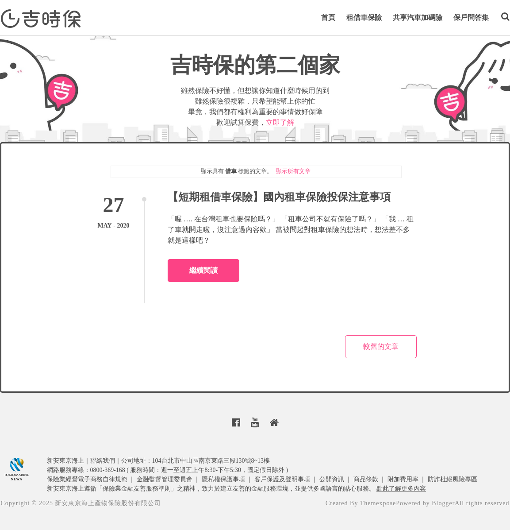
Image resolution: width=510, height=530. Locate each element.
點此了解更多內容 (401, 488)
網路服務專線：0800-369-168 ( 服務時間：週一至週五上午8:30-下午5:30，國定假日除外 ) (167, 470)
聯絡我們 (102, 460)
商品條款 (365, 479)
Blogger (443, 503)
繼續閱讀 (203, 270)
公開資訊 (331, 479)
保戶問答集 (471, 17)
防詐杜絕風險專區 (452, 479)
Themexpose (378, 503)
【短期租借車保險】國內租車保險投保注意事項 (279, 197)
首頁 (328, 17)
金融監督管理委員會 (164, 479)
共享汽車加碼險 (417, 17)
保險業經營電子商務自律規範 (87, 479)
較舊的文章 (381, 346)
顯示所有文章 (293, 171)
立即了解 (280, 122)
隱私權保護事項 (223, 479)
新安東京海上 (65, 460)
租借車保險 (364, 17)
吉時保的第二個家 (255, 65)
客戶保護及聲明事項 (282, 479)
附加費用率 (402, 479)
